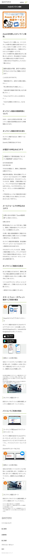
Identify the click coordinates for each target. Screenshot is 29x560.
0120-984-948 (7, 165)
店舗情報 (4, 534)
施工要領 (4, 528)
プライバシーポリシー (15, 282)
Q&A (3, 549)
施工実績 (4, 540)
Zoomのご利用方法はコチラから (12, 142)
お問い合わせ (6, 221)
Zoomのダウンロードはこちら (11, 448)
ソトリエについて (6, 523)
